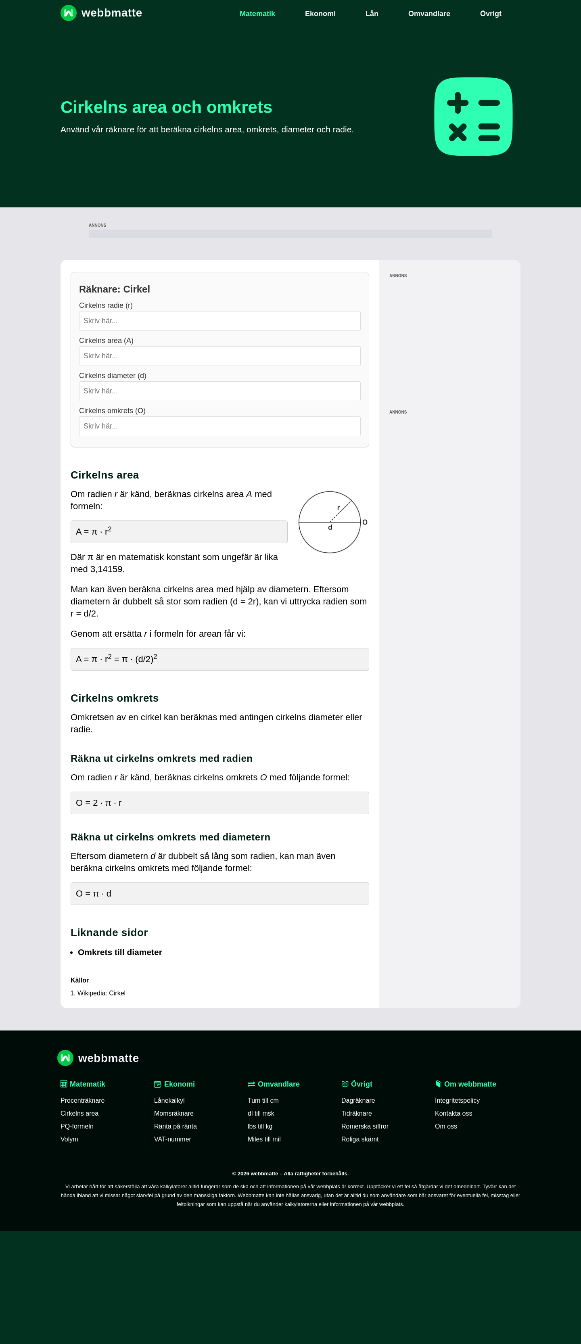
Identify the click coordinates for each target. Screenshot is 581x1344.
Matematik (83, 1197)
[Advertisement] (290, 290)
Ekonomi (174, 1197)
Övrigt (356, 1197)
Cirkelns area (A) (106, 453)
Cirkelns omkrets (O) (112, 523)
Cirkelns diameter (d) (112, 488)
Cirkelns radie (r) (106, 418)
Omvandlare (274, 1197)
